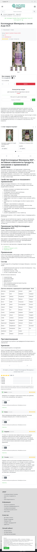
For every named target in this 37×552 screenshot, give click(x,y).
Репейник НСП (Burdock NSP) (26, 143)
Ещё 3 (18, 72)
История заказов (8, 532)
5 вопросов (16, 39)
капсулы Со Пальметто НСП (10, 248)
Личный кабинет (8, 530)
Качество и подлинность (10, 496)
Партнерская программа (10, 534)
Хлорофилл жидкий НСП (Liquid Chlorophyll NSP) (8, 144)
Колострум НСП (18, 20)
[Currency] (10, 1)
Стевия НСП (6, 246)
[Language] (6, 1)
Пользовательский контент (10, 509)
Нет (5, 402)
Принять (6, 548)
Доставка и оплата (8, 517)
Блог (5, 497)
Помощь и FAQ (7, 521)
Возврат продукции (8, 519)
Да (3, 402)
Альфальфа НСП (8, 249)
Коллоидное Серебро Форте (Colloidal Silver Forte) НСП (18, 18)
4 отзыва (11, 39)
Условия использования (9, 508)
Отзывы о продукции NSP (10, 522)
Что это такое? (18, 103)
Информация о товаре (7, 29)
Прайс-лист (6, 524)
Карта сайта (7, 511)
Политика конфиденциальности (11, 506)
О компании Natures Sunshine (11, 494)
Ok (33, 100)
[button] (16, 151)
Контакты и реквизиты (9, 504)
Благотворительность (9, 499)
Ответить (4, 407)
